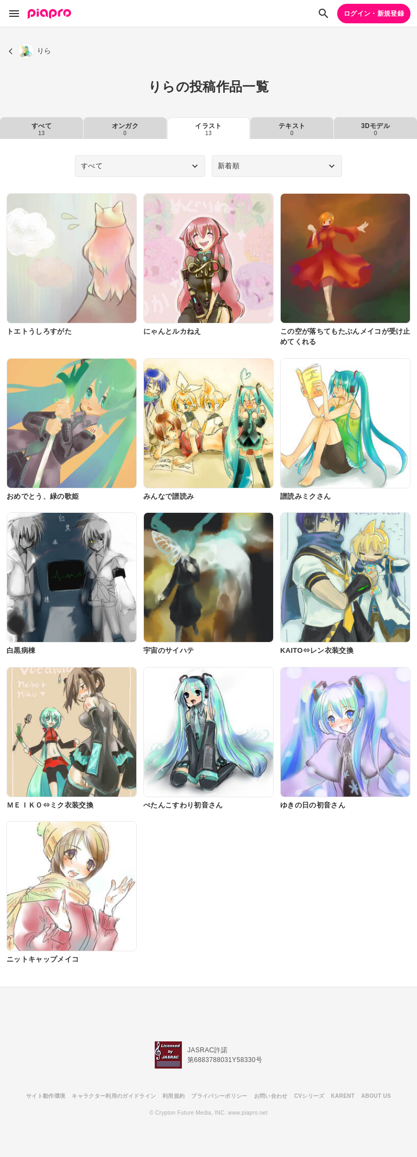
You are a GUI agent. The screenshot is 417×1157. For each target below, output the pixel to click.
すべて (41, 129)
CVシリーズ (309, 1096)
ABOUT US (376, 1096)
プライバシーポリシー (219, 1096)
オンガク (125, 129)
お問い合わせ (271, 1096)
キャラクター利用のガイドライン (114, 1096)
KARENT (343, 1096)
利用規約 (173, 1096)
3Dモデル (375, 129)
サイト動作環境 (45, 1096)
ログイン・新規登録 (374, 13)
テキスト (292, 129)
